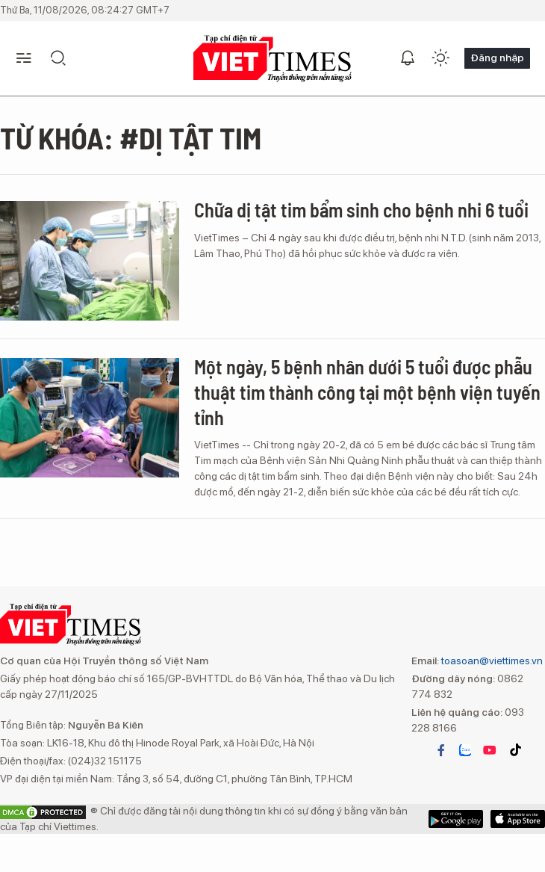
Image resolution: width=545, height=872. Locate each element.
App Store (456, 819)
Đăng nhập (497, 58)
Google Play (517, 819)
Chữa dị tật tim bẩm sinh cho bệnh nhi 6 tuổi (361, 209)
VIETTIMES (272, 58)
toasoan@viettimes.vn (491, 661)
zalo (465, 750)
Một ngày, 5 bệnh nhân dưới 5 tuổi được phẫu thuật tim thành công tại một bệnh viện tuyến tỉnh (367, 392)
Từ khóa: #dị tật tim (130, 137)
